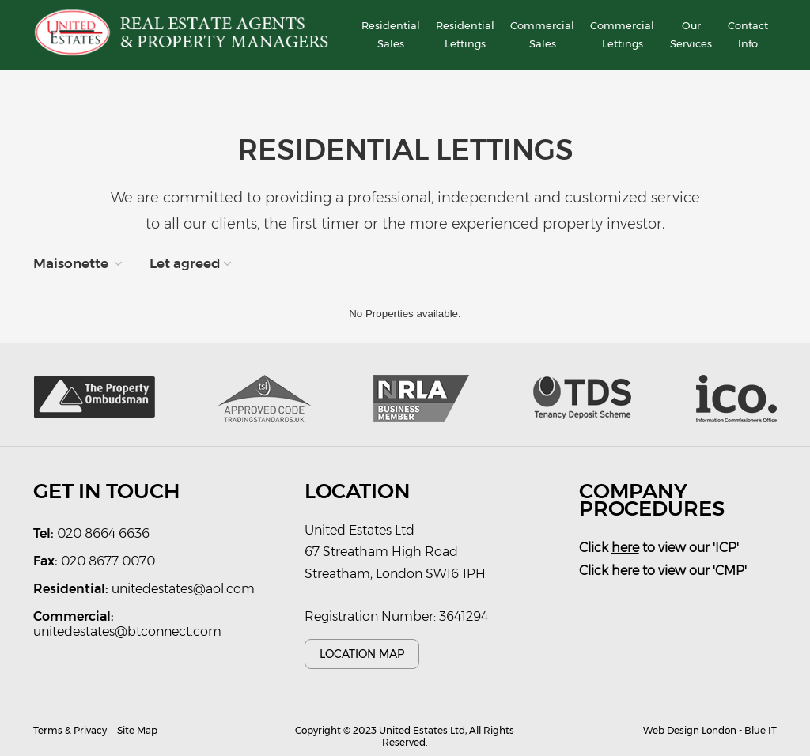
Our (691, 36)
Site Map (137, 730)
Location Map (362, 654)
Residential (390, 36)
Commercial (542, 36)
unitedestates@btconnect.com (127, 631)
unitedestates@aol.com (183, 588)
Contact (748, 36)
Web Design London (689, 730)
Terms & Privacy (70, 730)
